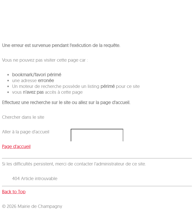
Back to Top (14, 192)
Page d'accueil (16, 146)
